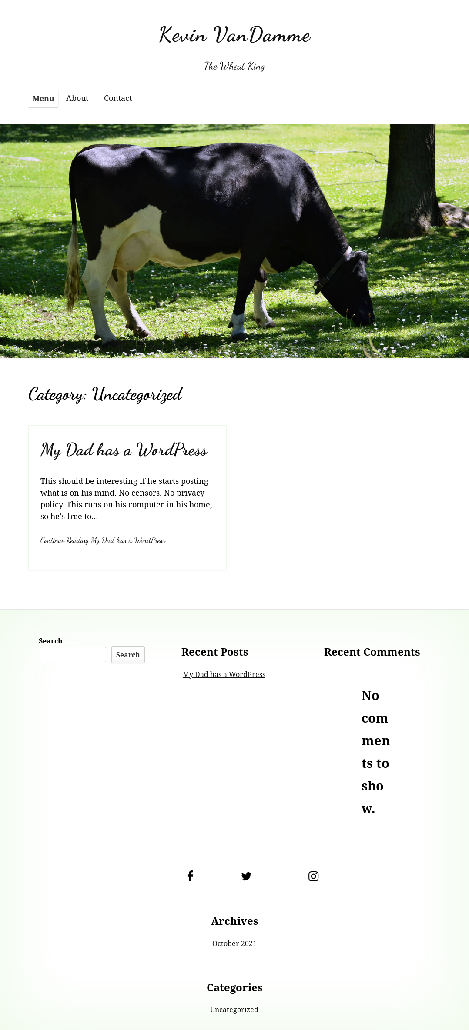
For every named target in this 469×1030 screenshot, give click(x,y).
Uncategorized (234, 1009)
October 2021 (234, 943)
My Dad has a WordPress (123, 449)
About (77, 98)
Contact (118, 98)
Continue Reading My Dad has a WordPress (102, 540)
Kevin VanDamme (234, 34)
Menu (43, 98)
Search (51, 641)
